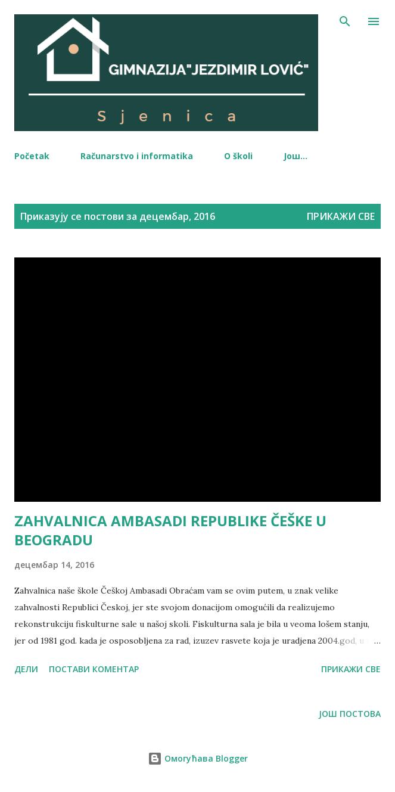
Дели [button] (26, 669)
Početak (31, 155)
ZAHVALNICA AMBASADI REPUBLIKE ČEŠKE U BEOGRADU (170, 530)
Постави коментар (94, 669)
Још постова (350, 713)
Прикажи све (341, 216)
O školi (238, 155)
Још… (295, 155)
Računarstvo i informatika (136, 155)
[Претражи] (345, 21)
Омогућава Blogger (198, 758)
